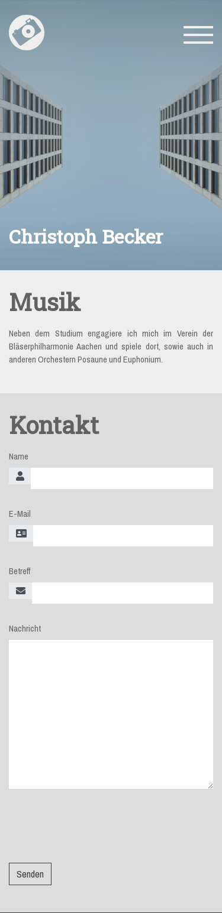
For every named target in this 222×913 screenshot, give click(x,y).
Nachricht (25, 621)
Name (18, 449)
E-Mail (20, 507)
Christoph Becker (86, 228)
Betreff (19, 564)
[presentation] (99, 823)
